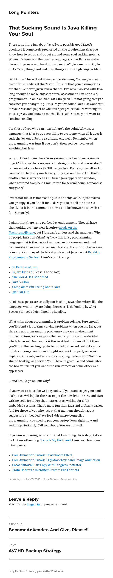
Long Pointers (24, 12)
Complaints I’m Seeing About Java (36, 287)
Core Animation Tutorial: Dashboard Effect (42, 455)
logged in (33, 504)
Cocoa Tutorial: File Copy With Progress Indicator (46, 465)
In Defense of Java (24, 267)
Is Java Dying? (22, 272)
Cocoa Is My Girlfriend (55, 440)
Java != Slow (20, 282)
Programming (69, 479)
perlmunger (16, 479)
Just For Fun (20, 292)
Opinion (55, 479)
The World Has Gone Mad (30, 277)
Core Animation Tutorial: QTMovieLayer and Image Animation (56, 460)
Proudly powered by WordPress (45, 571)
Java (46, 479)
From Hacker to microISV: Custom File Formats (45, 470)
